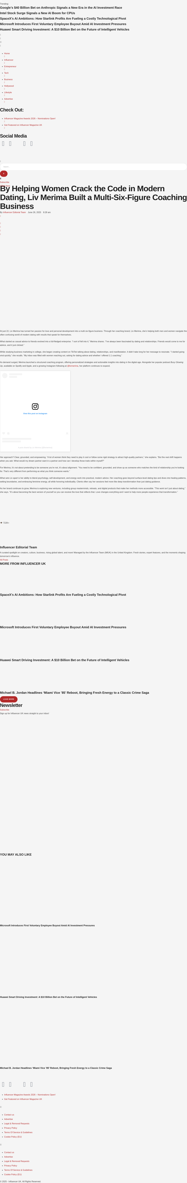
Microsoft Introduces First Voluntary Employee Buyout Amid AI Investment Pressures (63, 24)
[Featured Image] (50, 922)
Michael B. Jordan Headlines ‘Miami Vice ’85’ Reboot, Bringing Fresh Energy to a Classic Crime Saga (74, 693)
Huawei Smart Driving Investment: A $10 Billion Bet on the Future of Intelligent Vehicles (64, 29)
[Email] (0, 234)
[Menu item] (30, 1095)
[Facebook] (0, 216)
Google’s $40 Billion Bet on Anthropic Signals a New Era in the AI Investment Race (61, 7)
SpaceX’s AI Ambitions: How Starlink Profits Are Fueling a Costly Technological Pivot (63, 18)
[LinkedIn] (0, 227)
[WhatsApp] (0, 223)
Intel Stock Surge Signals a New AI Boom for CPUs (37, 13)
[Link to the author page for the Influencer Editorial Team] (14, 212)
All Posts (4, 560)
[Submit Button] (4, 174)
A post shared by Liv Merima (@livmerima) (35, 448)
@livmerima (72, 366)
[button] (93, 42)
